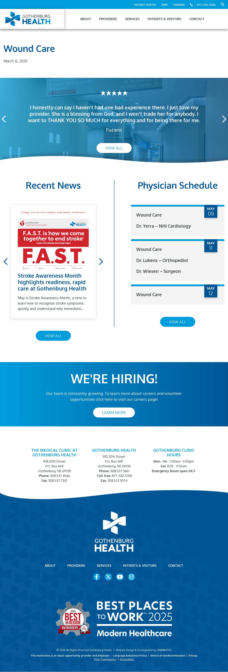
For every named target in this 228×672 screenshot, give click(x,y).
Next (223, 119)
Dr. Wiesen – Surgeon (159, 271)
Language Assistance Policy (130, 655)
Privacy (193, 655)
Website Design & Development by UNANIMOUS (144, 650)
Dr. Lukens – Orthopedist (163, 260)
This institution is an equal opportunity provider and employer (70, 655)
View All (114, 148)
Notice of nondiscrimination (167, 655)
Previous (4, 119)
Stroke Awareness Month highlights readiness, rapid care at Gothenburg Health (52, 282)
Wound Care (149, 215)
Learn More (114, 412)
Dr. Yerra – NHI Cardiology (165, 226)
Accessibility (127, 659)
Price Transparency (105, 659)
